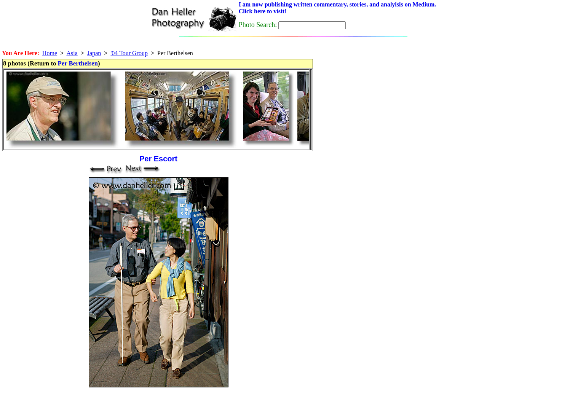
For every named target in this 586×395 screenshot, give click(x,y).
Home (49, 53)
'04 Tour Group (128, 53)
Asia (71, 53)
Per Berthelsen (78, 63)
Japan (94, 53)
